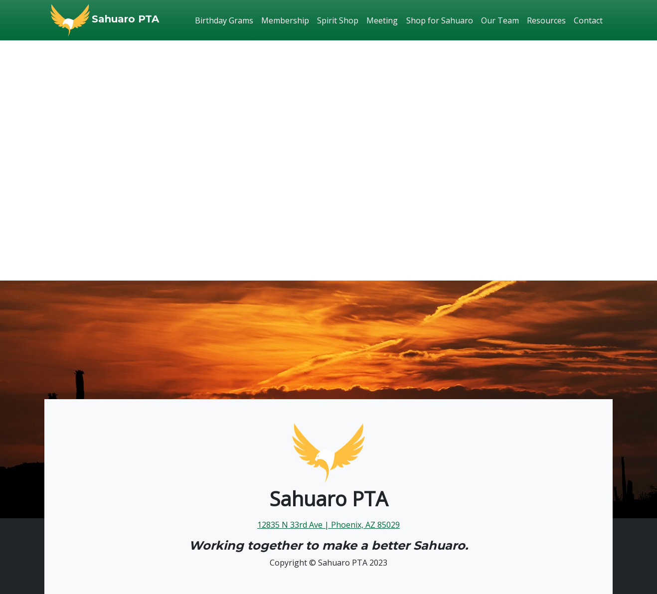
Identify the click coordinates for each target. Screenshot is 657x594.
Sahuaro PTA (125, 19)
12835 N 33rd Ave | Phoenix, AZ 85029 (328, 524)
